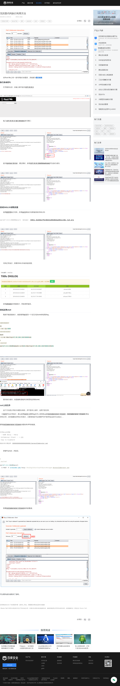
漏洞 (105, 128)
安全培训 (59, 663)
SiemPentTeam (109, 125)
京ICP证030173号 (31, 683)
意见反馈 (22, 683)
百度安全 (98, 128)
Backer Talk (9, 605)
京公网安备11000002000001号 (45, 683)
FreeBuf (55, 678)
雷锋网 (62, 678)
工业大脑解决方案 (105, 80)
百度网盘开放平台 (20, 680)
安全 (108, 131)
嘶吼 (69, 678)
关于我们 (47, 3)
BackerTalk (98, 125)
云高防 (43, 663)
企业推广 (52, 680)
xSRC (42, 666)
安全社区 (91, 660)
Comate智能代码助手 (32, 678)
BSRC (22, 678)
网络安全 (98, 134)
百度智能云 (106, 678)
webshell (29, 21)
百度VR (11, 680)
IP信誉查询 (102, 43)
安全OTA (102, 94)
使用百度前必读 (15, 683)
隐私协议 (91, 663)
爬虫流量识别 (103, 70)
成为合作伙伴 (57, 3)
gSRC (42, 668)
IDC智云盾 (44, 660)
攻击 (97, 131)
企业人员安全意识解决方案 (108, 89)
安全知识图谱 (103, 104)
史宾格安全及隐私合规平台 (107, 36)
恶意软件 (112, 134)
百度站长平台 (96, 678)
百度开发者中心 (85, 678)
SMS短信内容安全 (105, 60)
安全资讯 (39, 3)
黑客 (105, 134)
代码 (49, 21)
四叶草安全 (44, 680)
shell (35, 21)
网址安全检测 (103, 55)
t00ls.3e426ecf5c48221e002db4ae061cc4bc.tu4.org (52, 220)
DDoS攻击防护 (29, 660)
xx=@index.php (15, 468)
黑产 (102, 131)
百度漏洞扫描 (103, 65)
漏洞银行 (75, 678)
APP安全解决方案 (105, 84)
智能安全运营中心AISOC (107, 109)
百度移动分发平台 (33, 680)
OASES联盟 (14, 678)
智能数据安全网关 (104, 48)
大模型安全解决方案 (106, 99)
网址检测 (5, 678)
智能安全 (112, 128)
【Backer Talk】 (83, 608)
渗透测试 (59, 660)
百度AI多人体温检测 (106, 75)
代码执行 (42, 21)
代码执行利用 (4, 21)
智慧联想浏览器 (46, 678)
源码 (22, 21)
